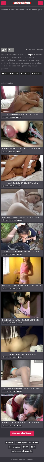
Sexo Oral (37, 73)
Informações (21, 442)
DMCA (25, 447)
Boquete (15, 73)
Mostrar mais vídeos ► (22, 433)
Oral (5, 73)
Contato (9, 442)
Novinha (26, 73)
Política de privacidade (22, 451)
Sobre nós (33, 442)
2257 (33, 447)
